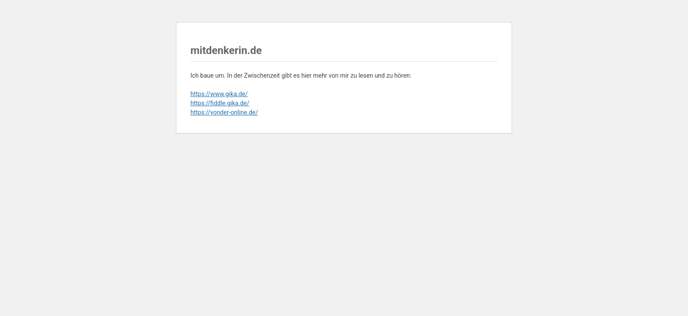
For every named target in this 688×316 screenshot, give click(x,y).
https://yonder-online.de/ (224, 112)
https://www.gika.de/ (219, 93)
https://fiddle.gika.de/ (219, 103)
